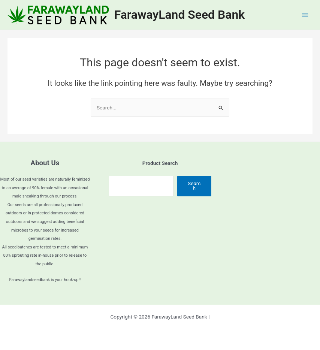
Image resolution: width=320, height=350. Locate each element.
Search (194, 185)
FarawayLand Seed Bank (179, 14)
